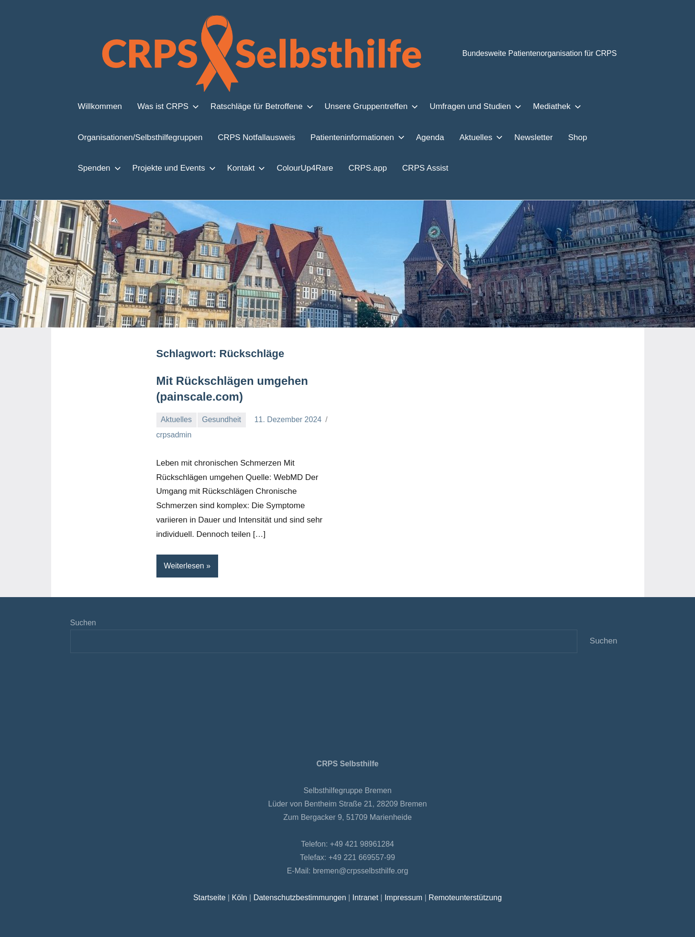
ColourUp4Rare (298, 168)
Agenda (420, 137)
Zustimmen (501, 921)
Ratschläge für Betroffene (252, 106)
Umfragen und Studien (460, 106)
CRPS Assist (410, 168)
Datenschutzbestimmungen (300, 897)
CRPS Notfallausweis (251, 137)
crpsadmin (174, 434)
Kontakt (239, 168)
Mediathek (538, 106)
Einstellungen (201, 926)
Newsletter (522, 137)
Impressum (401, 897)
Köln (241, 897)
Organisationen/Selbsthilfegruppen (139, 137)
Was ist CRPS (163, 106)
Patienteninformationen (347, 137)
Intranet (364, 897)
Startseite (212, 897)
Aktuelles (468, 137)
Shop (565, 137)
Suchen (83, 622)
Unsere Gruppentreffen (359, 106)
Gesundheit (222, 419)
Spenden (96, 168)
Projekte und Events (169, 168)
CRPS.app (357, 168)
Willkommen (99, 106)
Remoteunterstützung (462, 897)
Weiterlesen (184, 565)
